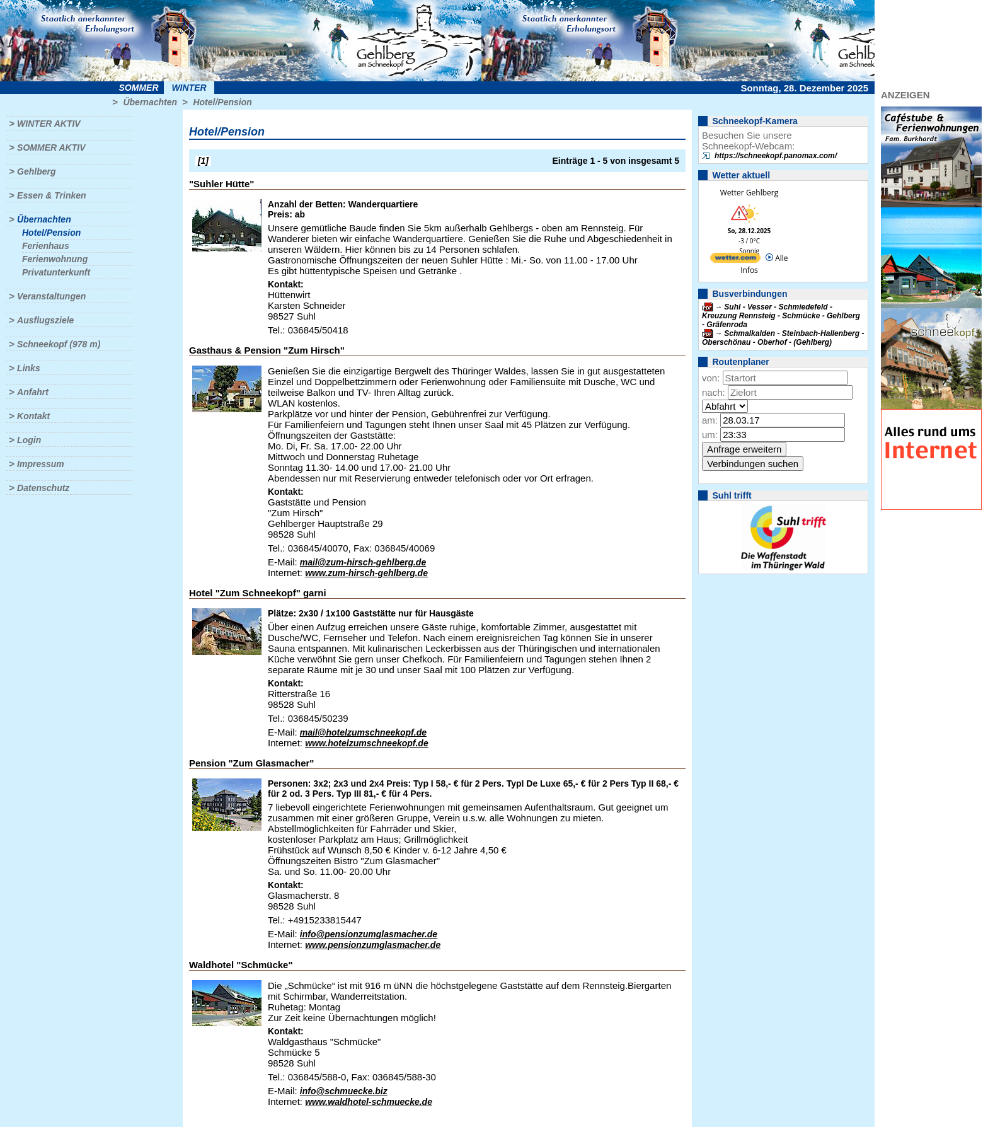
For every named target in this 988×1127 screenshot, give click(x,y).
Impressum (40, 464)
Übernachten (150, 102)
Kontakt (33, 416)
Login (29, 440)
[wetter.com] (735, 260)
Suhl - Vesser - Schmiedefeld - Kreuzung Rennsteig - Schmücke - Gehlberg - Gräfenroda (781, 316)
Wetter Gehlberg (749, 192)
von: (711, 378)
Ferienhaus (45, 246)
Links (28, 368)
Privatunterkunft (56, 272)
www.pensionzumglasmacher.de (372, 945)
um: (710, 434)
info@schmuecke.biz (344, 1091)
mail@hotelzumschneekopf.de (363, 732)
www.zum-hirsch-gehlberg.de (366, 573)
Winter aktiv (49, 123)
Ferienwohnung (55, 259)
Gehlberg (36, 171)
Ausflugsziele (45, 320)
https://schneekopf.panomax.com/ (776, 155)
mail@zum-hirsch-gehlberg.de (363, 562)
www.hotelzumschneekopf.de (366, 743)
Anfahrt (33, 392)
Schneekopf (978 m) (58, 344)
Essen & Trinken (51, 195)
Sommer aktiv (51, 147)
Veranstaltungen (51, 296)
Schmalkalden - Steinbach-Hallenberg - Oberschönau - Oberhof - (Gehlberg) (783, 338)
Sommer (139, 88)
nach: (713, 392)
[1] (203, 161)
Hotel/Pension (222, 102)
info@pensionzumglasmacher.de (368, 934)
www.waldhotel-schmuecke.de (368, 1102)
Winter (188, 88)
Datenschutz (43, 488)
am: (710, 420)
